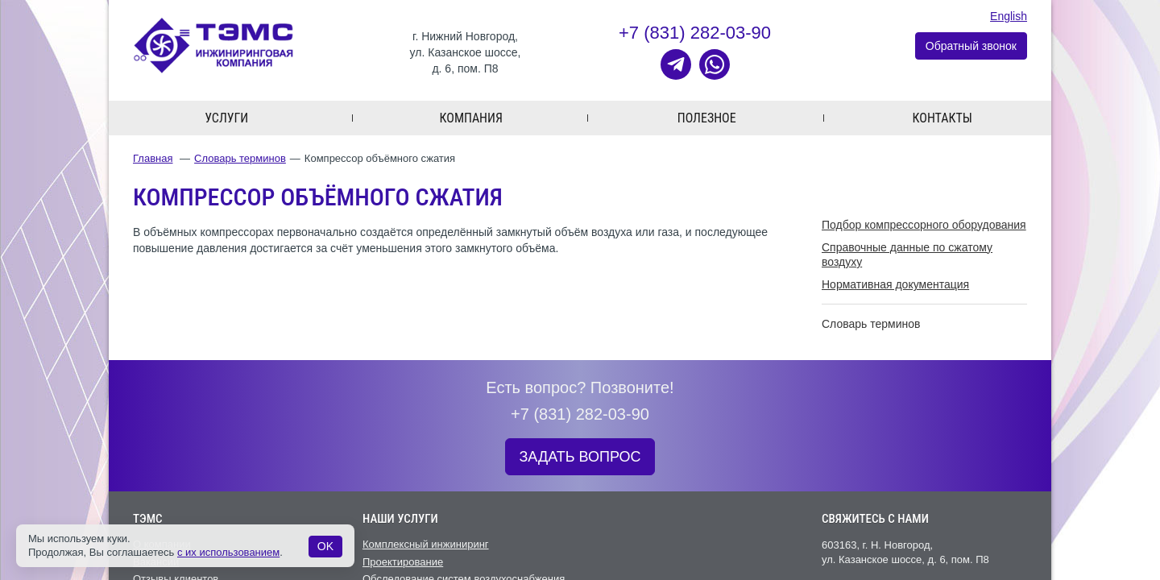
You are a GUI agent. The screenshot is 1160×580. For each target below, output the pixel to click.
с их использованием (228, 552)
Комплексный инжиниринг (425, 544)
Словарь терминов (240, 158)
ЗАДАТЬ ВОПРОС (579, 457)
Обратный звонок (971, 45)
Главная (152, 158)
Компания (471, 118)
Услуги (226, 118)
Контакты (942, 118)
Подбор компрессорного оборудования (924, 224)
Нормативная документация (895, 284)
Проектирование (402, 562)
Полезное (706, 118)
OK (325, 546)
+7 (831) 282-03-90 (695, 33)
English (1008, 16)
